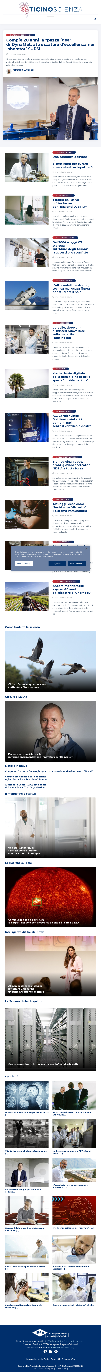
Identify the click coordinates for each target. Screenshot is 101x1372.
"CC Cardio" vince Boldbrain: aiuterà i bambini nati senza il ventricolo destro (72, 421)
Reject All (57, 564)
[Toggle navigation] (50, 19)
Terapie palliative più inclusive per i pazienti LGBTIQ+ (69, 203)
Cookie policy (38, 1368)
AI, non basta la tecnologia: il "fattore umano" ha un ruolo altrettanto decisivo (26, 989)
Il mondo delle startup (20, 793)
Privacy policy (50, 1368)
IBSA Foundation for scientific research (66, 1341)
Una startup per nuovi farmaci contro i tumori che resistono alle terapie (24, 850)
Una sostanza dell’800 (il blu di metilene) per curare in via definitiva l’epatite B (72, 162)
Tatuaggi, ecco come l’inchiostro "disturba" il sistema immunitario (69, 507)
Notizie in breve (16, 765)
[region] (50, 558)
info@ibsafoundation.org (61, 1347)
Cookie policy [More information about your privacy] (47, 556)
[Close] (86, 548)
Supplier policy (62, 1368)
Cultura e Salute (16, 696)
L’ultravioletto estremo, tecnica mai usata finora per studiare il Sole (71, 288)
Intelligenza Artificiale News (24, 932)
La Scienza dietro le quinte (23, 1001)
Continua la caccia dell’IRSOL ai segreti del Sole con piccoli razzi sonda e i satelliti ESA (43, 921)
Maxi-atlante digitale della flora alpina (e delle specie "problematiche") (71, 377)
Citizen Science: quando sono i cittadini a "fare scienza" (27, 686)
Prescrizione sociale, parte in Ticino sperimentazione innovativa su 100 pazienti (41, 755)
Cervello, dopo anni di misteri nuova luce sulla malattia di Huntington (68, 333)
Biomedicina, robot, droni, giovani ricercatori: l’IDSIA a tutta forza (71, 465)
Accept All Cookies (77, 564)
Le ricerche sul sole (18, 862)
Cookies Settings (24, 564)
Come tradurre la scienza (22, 627)
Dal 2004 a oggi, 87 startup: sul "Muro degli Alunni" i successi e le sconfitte (70, 247)
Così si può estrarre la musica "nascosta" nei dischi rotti (43, 1064)
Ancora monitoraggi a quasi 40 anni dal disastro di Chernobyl (71, 589)
